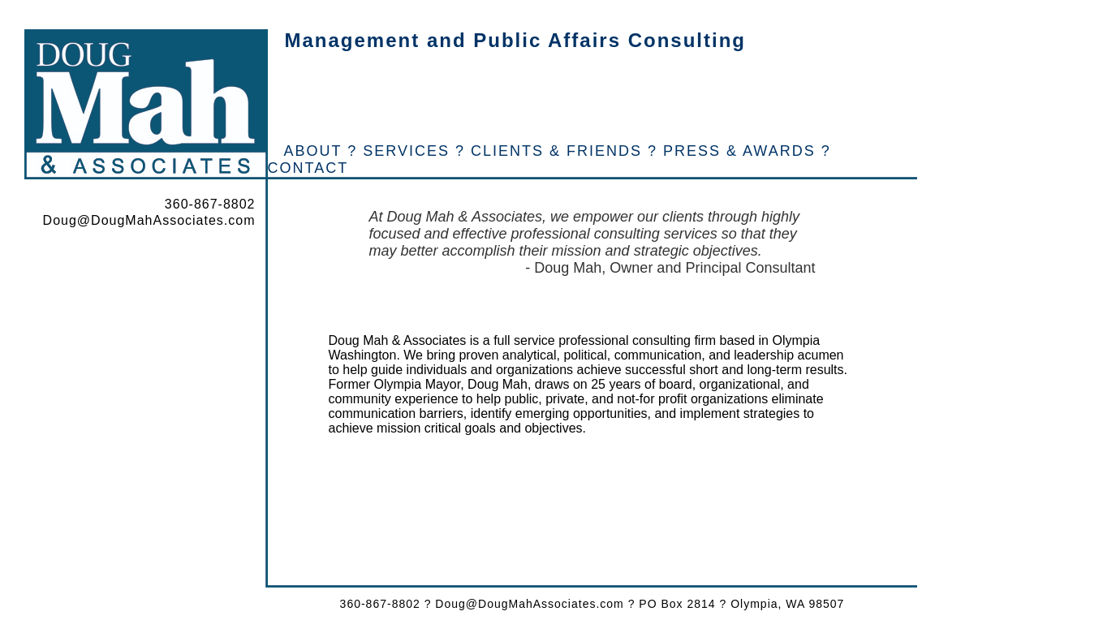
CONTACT (308, 168)
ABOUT (313, 151)
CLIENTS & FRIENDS (556, 151)
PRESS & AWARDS (739, 151)
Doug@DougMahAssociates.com (149, 220)
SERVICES (406, 151)
